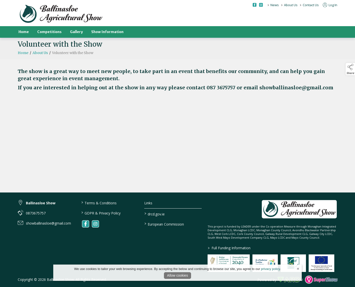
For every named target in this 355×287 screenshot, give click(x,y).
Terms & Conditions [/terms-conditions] (98, 202)
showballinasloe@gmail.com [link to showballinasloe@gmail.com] (48, 223)
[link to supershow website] (321, 279)
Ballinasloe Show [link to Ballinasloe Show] (40, 203)
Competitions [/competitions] (49, 32)
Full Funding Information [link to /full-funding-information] (229, 248)
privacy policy (270, 269)
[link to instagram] (95, 224)
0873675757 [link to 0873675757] (36, 213)
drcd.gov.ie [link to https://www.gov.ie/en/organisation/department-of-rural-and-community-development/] (154, 213)
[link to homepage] (61, 14)
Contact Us (311, 5)
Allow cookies (177, 275)
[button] (350, 69)
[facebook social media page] (254, 5)
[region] (177, 80)
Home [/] (23, 32)
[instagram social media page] (261, 5)
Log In (330, 5)
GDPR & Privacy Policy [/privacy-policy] (100, 212)
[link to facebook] (85, 224)
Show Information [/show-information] (107, 32)
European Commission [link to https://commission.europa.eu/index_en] (164, 224)
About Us (291, 5)
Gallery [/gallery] (76, 32)
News (274, 5)
